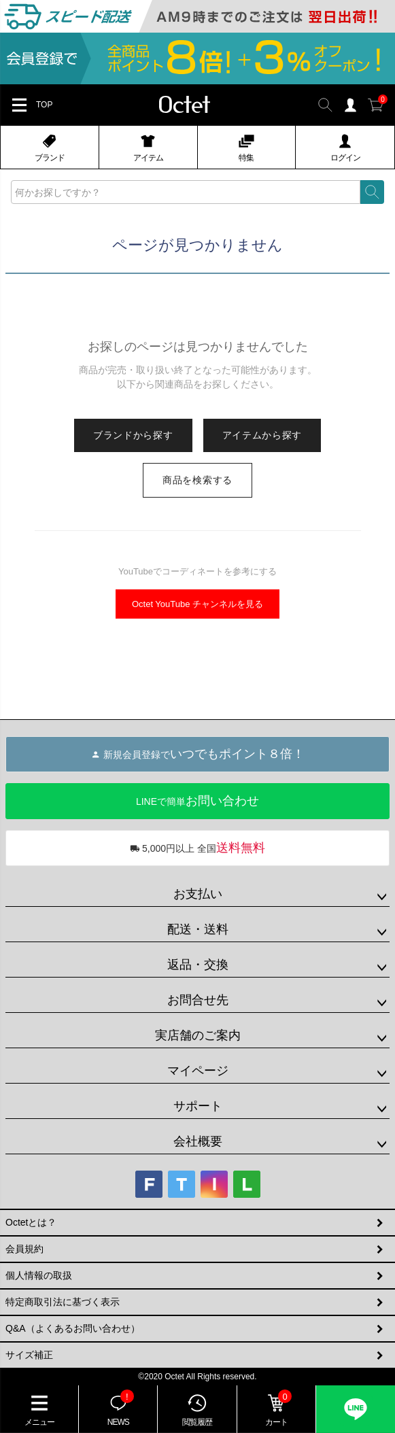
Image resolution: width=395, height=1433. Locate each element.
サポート (197, 1106)
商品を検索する (197, 479)
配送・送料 (197, 929)
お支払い (197, 894)
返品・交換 (197, 964)
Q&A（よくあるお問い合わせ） (72, 1328)
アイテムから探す (262, 435)
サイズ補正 (29, 1354)
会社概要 (197, 1141)
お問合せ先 (197, 1000)
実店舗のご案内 (198, 1035)
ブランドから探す (133, 435)
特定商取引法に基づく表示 (62, 1301)
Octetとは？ (30, 1222)
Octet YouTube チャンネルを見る (197, 604)
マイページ (197, 1070)
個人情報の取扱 (38, 1275)
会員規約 (24, 1248)
